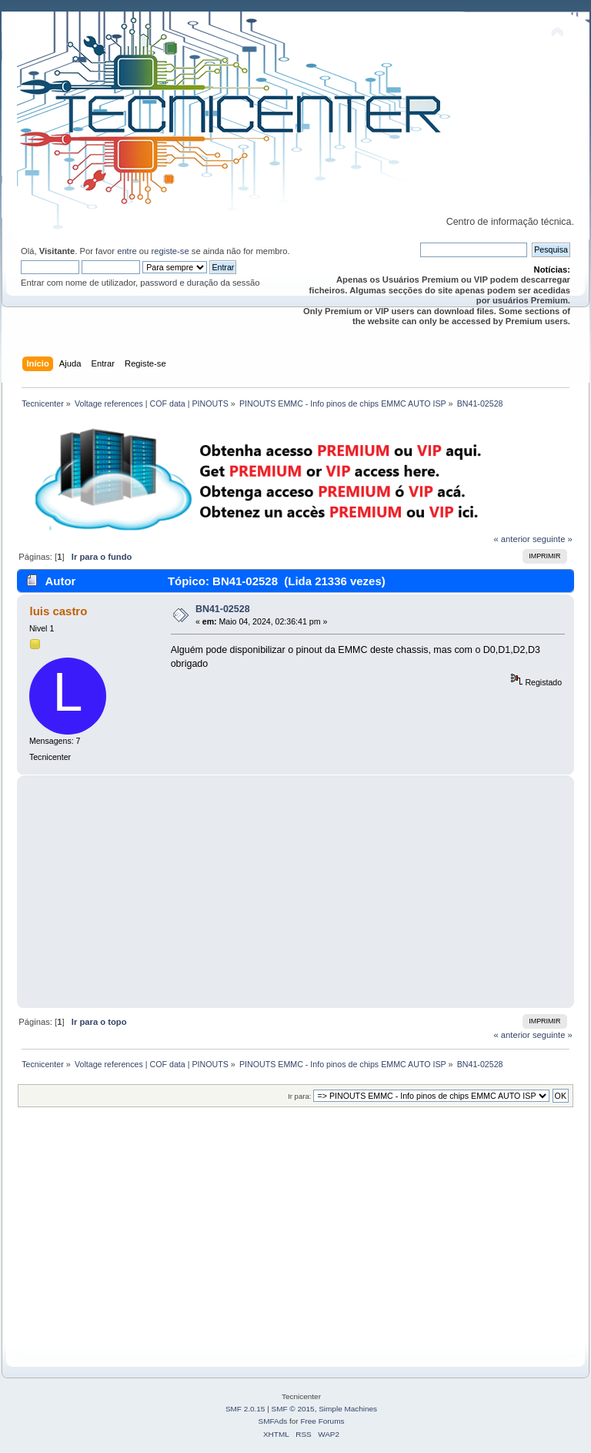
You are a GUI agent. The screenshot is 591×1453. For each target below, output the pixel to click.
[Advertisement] (295, 891)
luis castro (58, 611)
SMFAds (273, 1421)
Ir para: (299, 1096)
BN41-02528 (222, 609)
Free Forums (322, 1421)
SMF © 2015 (293, 1408)
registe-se (170, 251)
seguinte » (553, 539)
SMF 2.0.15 (245, 1408)
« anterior (511, 539)
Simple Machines (348, 1408)
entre (127, 251)
